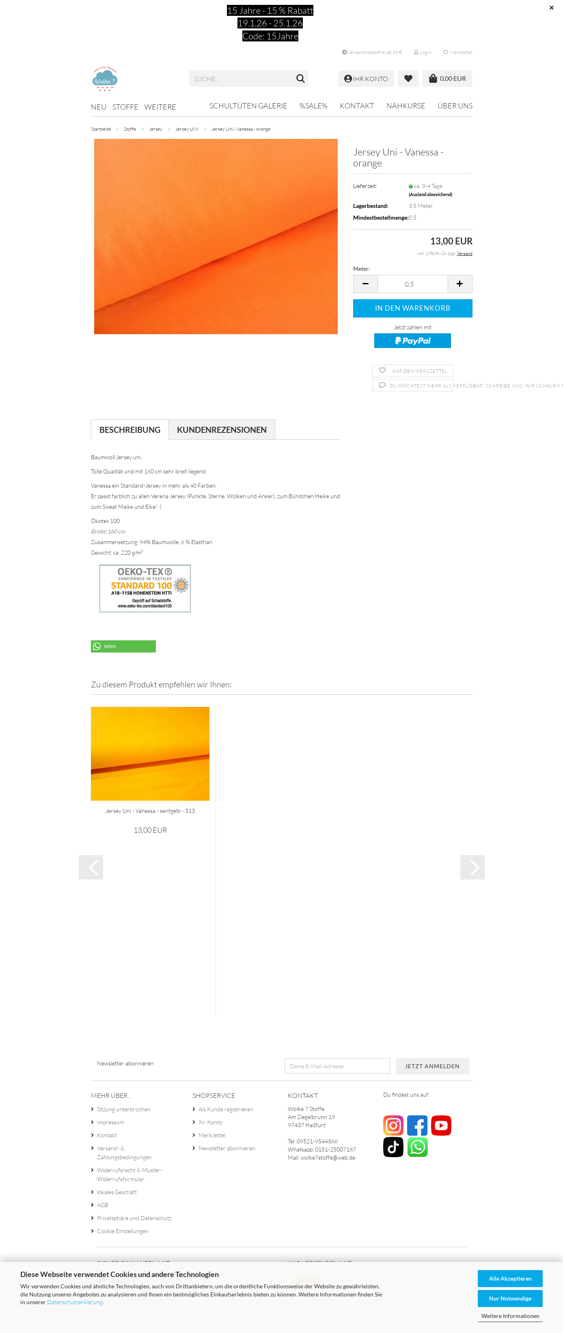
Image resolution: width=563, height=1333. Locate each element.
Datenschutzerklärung (74, 1301)
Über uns (455, 105)
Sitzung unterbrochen (124, 1109)
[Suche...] (300, 79)
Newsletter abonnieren (226, 1148)
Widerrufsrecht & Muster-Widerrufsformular (129, 1174)
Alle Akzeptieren (510, 1278)
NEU (98, 106)
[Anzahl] (412, 284)
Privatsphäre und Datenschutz (134, 1217)
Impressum (110, 1122)
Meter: (361, 268)
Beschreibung (129, 429)
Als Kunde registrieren (225, 1109)
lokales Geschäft (117, 1191)
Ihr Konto (210, 1122)
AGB (102, 1204)
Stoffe (125, 106)
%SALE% (314, 105)
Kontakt (357, 105)
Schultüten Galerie (248, 105)
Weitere (160, 106)
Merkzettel (457, 52)
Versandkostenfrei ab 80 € (372, 52)
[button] (365, 284)
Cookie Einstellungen (123, 1230)
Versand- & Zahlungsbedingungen (124, 1152)
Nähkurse (405, 105)
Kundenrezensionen (222, 429)
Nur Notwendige (510, 1298)
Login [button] (422, 52)
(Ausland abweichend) (430, 194)
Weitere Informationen (510, 1315)
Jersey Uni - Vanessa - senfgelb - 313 (150, 810)
